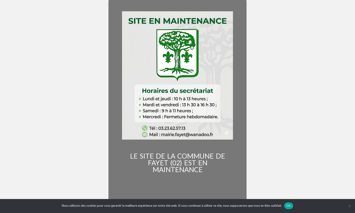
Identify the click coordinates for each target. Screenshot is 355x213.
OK (288, 205)
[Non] (349, 206)
